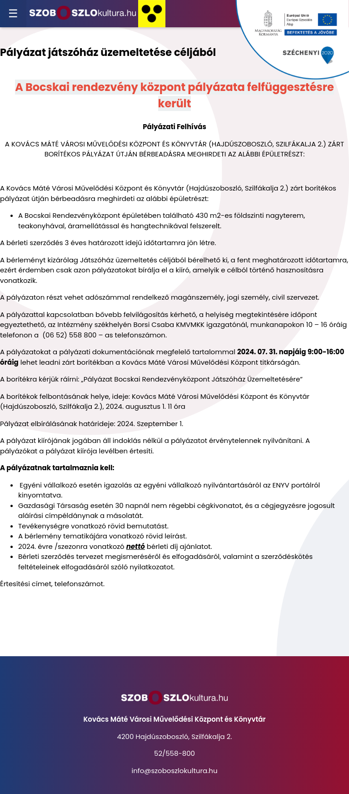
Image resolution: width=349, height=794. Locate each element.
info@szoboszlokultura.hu (174, 770)
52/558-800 (174, 753)
